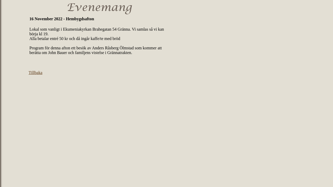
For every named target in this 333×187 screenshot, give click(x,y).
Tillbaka (35, 72)
